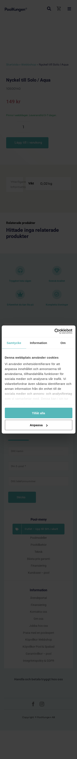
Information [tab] (38, 342)
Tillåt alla (38, 413)
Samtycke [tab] (14, 342)
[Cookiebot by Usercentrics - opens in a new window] (54, 331)
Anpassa (39, 425)
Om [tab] (63, 342)
